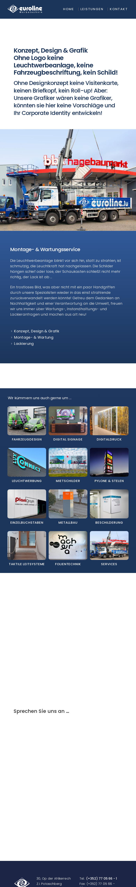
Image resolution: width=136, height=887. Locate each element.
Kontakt (119, 9)
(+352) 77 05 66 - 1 (101, 878)
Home (68, 9)
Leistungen (92, 9)
